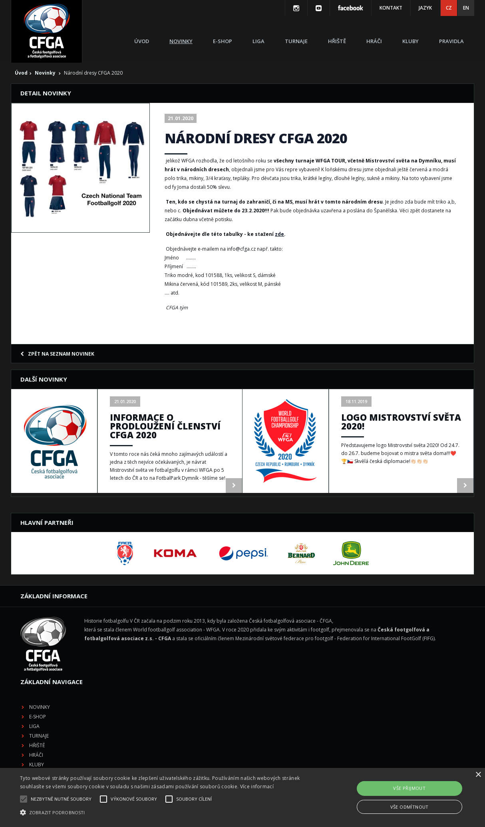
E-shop (222, 41)
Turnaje (296, 41)
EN (466, 7)
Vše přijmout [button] (409, 788)
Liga (258, 41)
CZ (449, 7)
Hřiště (337, 41)
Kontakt (391, 7)
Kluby (410, 41)
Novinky (181, 41)
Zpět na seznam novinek (57, 353)
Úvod (141, 41)
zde (279, 234)
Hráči (374, 41)
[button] (164, 812)
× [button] (478, 775)
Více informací (257, 786)
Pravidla (451, 41)
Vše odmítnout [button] (409, 807)
